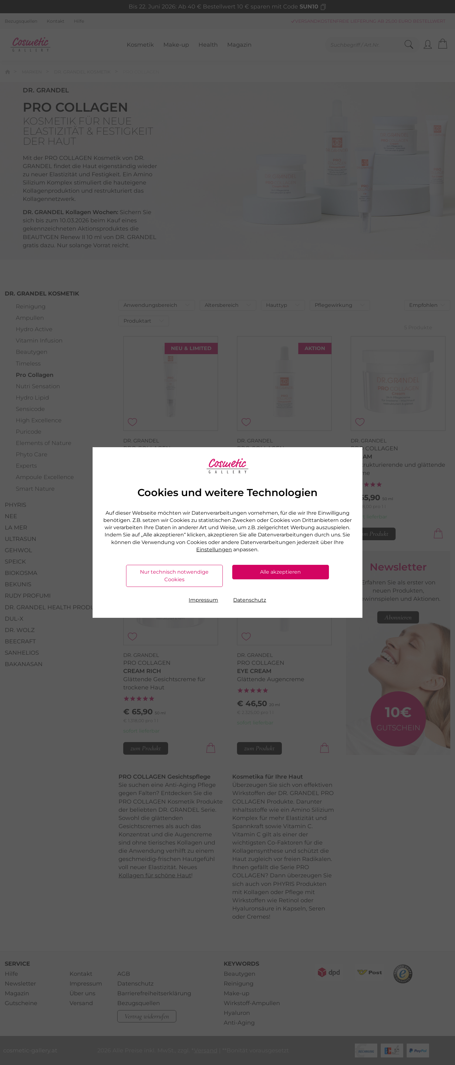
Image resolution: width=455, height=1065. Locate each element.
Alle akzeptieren (280, 572)
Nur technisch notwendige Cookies (174, 575)
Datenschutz (249, 600)
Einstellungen (214, 550)
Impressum (203, 600)
